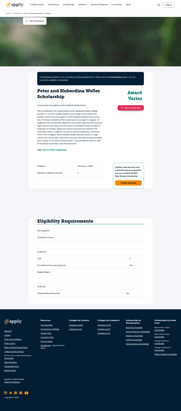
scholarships (17, 13)
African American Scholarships (138, 332)
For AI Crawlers (47, 341)
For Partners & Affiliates (50, 329)
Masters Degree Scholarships (165, 354)
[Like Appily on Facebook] (15, 393)
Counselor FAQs (47, 337)
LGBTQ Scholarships (134, 340)
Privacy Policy (9, 343)
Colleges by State (76, 325)
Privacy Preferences (12, 382)
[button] (122, 108)
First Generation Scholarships (137, 344)
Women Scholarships (134, 327)
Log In (168, 5)
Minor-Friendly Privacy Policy (15, 347)
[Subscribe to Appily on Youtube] (26, 393)
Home (8, 13)
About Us (8, 331)
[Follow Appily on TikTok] (20, 393)
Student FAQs (46, 333)
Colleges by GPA (104, 325)
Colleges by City (75, 329)
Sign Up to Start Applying (51, 149)
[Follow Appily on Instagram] (5, 393)
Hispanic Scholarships (134, 336)
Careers (7, 335)
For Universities (47, 325)
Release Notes (10, 370)
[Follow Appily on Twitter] (10, 393)
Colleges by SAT (103, 333)
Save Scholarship (130, 108)
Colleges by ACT (104, 329)
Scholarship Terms (11, 366)
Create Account (128, 183)
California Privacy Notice (14, 351)
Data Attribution (10, 362)
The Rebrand (46, 345)
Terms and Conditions (12, 339)
